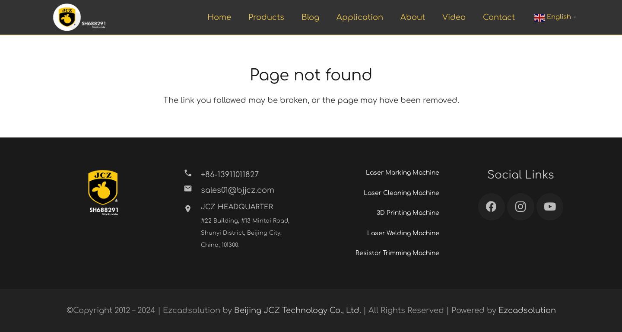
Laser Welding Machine (403, 233)
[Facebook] (491, 206)
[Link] (79, 17)
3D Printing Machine (408, 213)
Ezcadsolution (527, 310)
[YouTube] (550, 206)
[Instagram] (520, 206)
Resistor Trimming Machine (397, 253)
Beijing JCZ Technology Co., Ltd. (297, 310)
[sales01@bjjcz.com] (192, 190)
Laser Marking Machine (402, 172)
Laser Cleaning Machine (401, 193)
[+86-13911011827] (192, 175)
